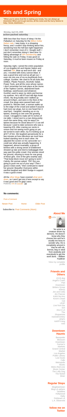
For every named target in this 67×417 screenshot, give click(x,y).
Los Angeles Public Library (59, 354)
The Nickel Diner (60, 375)
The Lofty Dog (58, 371)
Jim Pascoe (59, 294)
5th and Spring (22, 12)
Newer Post (7, 204)
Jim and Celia (59, 292)
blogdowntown (58, 387)
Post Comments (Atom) (25, 209)
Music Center (59, 369)
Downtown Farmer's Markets (60, 344)
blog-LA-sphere (58, 389)
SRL (13, 70)
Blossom (61, 340)
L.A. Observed (58, 400)
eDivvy (62, 289)
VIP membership (29, 54)
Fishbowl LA (59, 398)
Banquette (60, 337)
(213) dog (60, 278)
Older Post (40, 204)
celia (54, 217)
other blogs (15, 177)
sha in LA (61, 310)
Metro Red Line (58, 367)
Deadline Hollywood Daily (60, 393)
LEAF (62, 303)
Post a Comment (10, 199)
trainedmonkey (58, 317)
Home (24, 204)
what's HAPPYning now (59, 321)
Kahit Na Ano (59, 296)
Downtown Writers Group (59, 286)
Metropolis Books (60, 363)
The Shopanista (60, 313)
